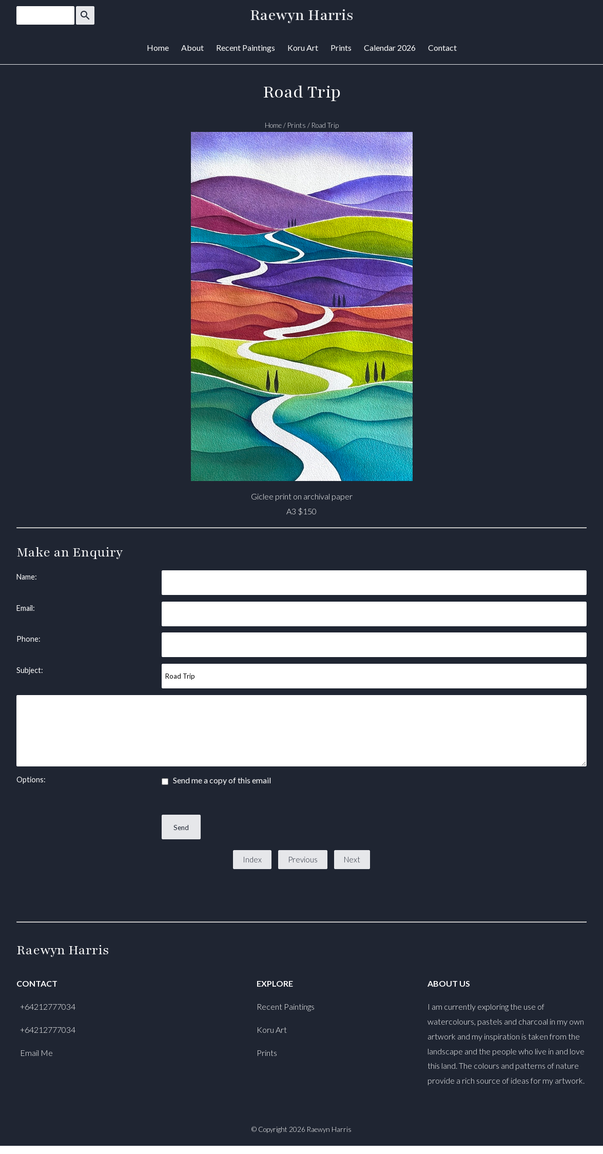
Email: (25, 608)
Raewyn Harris (302, 15)
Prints (341, 47)
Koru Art (302, 47)
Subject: (29, 670)
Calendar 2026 (390, 47)
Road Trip (325, 125)
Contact (442, 47)
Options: (31, 779)
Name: (26, 576)
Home (158, 47)
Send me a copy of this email (216, 780)
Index (252, 859)
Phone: (28, 638)
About (192, 47)
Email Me (36, 1052)
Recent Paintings (245, 47)
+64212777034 (47, 1006)
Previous (303, 859)
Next (352, 859)
